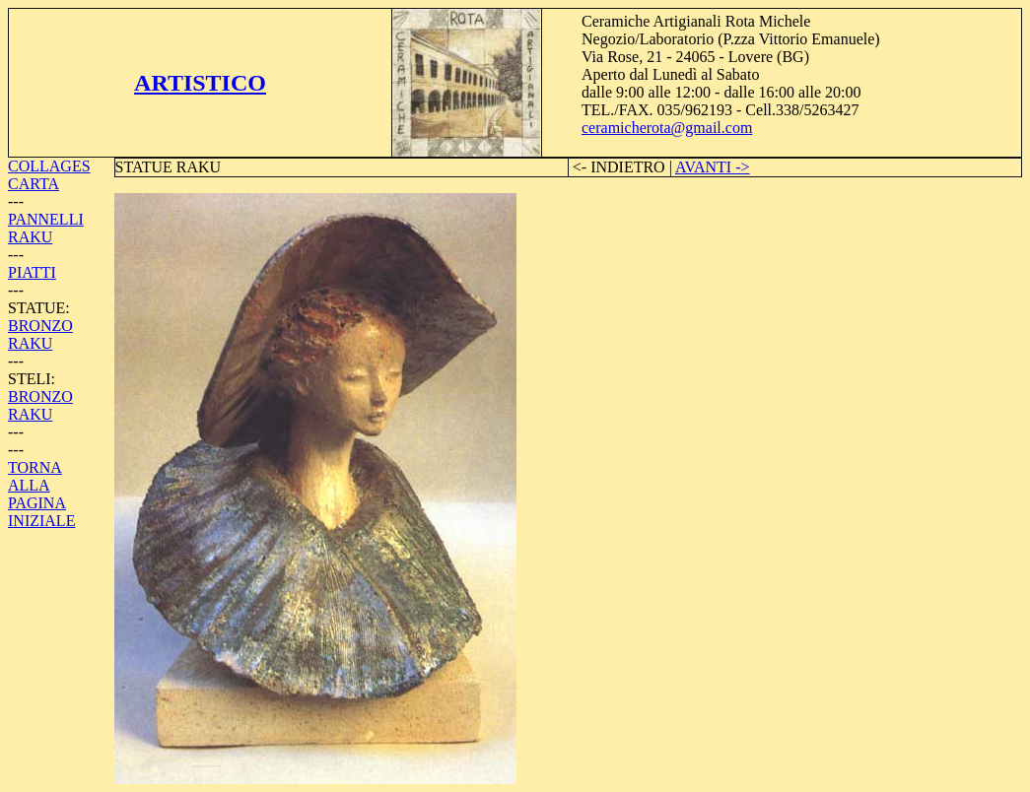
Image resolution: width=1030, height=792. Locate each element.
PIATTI (32, 272)
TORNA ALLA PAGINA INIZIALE (41, 494)
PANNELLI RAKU (46, 228)
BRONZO (40, 325)
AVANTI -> (712, 167)
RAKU (30, 343)
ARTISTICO (200, 83)
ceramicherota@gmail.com (667, 127)
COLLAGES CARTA (49, 175)
